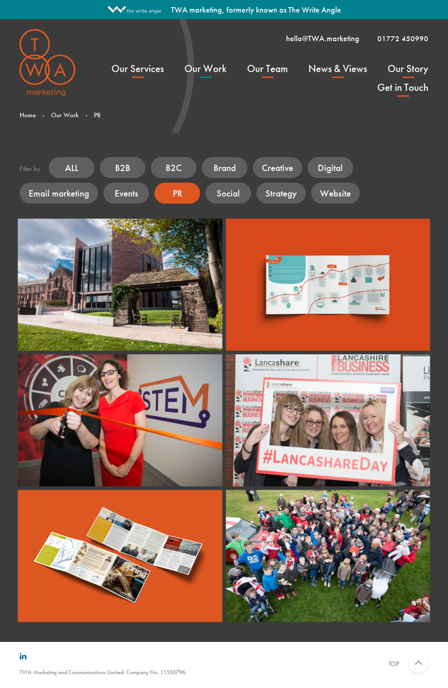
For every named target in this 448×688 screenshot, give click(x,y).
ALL (71, 168)
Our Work (205, 68)
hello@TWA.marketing (322, 38)
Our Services (137, 68)
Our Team (267, 68)
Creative (277, 168)
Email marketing (59, 193)
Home (28, 115)
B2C (174, 168)
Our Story (408, 68)
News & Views (337, 68)
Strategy (281, 193)
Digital (330, 168)
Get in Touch (402, 87)
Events (126, 193)
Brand (224, 168)
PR (177, 193)
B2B (122, 168)
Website (335, 193)
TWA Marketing (48, 62)
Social (228, 193)
